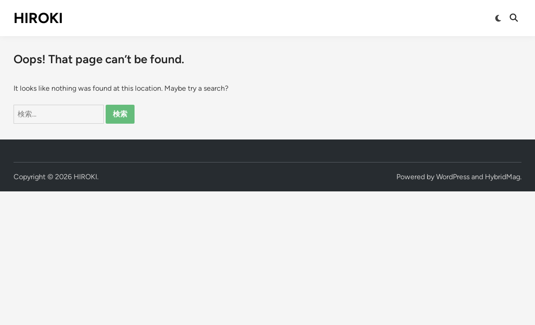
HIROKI (38, 18)
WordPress (453, 176)
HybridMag (502, 176)
